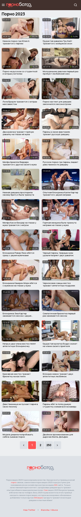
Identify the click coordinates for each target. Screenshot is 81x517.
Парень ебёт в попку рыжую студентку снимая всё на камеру (59, 405)
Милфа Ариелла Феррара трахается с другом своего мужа (20, 163)
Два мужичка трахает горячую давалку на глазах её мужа (18, 133)
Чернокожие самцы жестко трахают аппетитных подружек (59, 284)
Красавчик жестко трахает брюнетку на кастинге (17, 375)
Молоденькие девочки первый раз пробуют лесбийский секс (60, 72)
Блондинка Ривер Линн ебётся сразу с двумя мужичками (18, 254)
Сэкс (46, 490)
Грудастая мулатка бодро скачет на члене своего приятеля (60, 345)
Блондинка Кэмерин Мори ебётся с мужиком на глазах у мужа (20, 284)
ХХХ (55, 485)
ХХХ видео (38, 497)
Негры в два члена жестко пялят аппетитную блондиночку (19, 345)
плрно (14, 482)
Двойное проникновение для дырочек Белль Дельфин (58, 435)
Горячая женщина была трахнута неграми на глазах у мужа (59, 224)
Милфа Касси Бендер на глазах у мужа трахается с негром (19, 224)
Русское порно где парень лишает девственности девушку (60, 163)
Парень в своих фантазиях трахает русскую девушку (56, 133)
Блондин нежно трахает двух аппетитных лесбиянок (58, 375)
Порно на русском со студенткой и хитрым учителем (20, 72)
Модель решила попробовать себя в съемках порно (18, 435)
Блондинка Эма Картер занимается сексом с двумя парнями (17, 316)
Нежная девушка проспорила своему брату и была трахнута (18, 193)
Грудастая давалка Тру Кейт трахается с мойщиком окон (57, 42)
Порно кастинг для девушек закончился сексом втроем (57, 102)
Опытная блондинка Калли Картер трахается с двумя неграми (60, 193)
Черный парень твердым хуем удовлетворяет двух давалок (58, 254)
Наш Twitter (29, 510)
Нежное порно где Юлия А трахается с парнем (16, 42)
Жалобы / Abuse (49, 510)
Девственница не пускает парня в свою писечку (20, 405)
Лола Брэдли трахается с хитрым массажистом (20, 102)
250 (48, 445)
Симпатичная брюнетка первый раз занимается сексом (59, 314)
